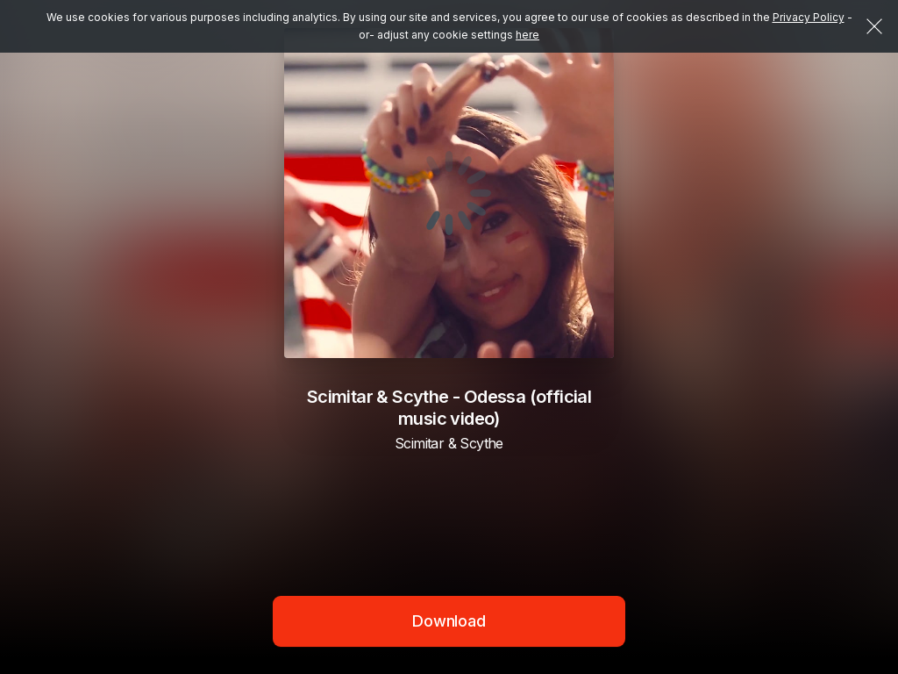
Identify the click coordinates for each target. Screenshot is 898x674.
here (527, 34)
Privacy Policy (809, 17)
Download (449, 621)
